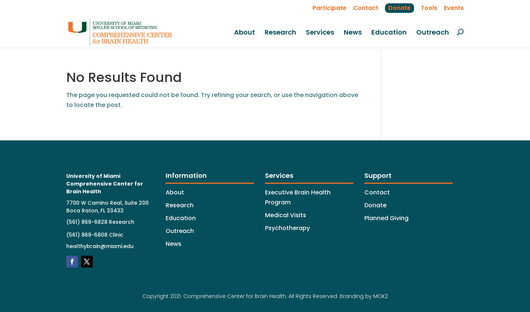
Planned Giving (386, 218)
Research (280, 33)
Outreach (432, 33)
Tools (429, 8)
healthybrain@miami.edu (100, 246)
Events (454, 8)
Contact (365, 8)
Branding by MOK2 (364, 296)
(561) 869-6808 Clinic (94, 235)
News (353, 33)
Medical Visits (285, 215)
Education (389, 33)
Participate (329, 8)
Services (320, 33)
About (244, 33)
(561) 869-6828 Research (100, 222)
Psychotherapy (287, 228)
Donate (399, 8)
